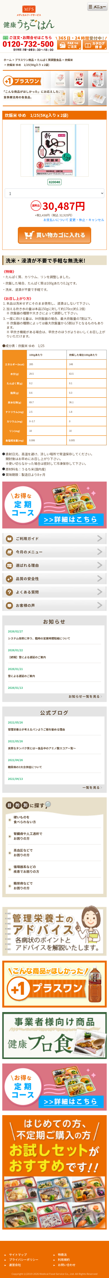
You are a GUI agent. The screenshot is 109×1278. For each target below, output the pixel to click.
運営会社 (15, 1265)
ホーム (8, 60)
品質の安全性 (27, 578)
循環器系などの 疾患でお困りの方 (26, 869)
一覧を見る (91, 788)
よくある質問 (27, 592)
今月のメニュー (29, 552)
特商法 (62, 1254)
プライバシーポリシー (24, 1259)
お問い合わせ (67, 1265)
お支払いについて (56, 219)
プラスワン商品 (24, 60)
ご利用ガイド (27, 538)
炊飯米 (69, 60)
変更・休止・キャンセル (86, 219)
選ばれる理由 (27, 565)
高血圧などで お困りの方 (23, 852)
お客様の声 (25, 605)
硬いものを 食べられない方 (25, 819)
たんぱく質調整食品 (49, 60)
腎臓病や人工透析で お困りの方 (28, 836)
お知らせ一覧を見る (84, 696)
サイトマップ (18, 1254)
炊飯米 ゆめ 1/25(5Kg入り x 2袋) (28, 65)
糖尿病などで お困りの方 (23, 885)
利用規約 (64, 1259)
